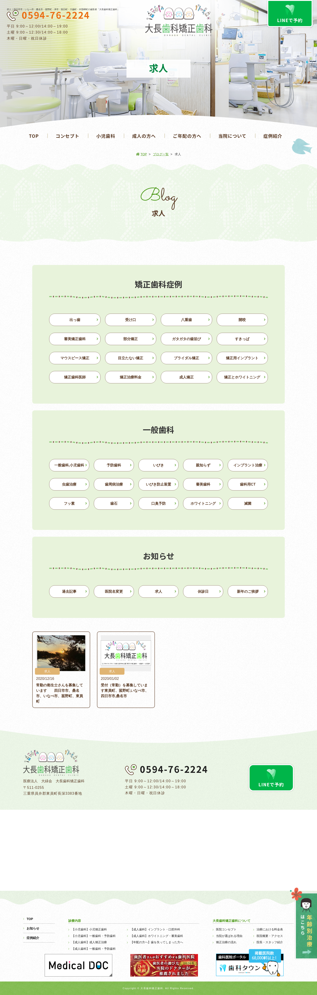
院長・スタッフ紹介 (270, 942)
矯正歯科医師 (75, 377)
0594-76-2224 (56, 14)
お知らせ (33, 928)
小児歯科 (105, 136)
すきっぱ (242, 339)
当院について (232, 136)
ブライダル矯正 (186, 358)
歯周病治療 (114, 484)
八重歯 (186, 320)
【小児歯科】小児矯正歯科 (89, 929)
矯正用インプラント (242, 358)
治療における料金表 (270, 929)
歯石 (113, 503)
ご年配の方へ (187, 136)
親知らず (203, 465)
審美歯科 (203, 484)
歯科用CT (247, 484)
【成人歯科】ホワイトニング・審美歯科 (156, 936)
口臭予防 (158, 503)
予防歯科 (114, 465)
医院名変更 (114, 591)
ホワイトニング (203, 503)
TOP (34, 136)
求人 (158, 591)
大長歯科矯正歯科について (231, 921)
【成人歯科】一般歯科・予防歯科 (94, 948)
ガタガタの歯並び (186, 339)
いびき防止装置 (158, 484)
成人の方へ (144, 136)
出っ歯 (74, 320)
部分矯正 (130, 339)
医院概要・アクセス (270, 936)
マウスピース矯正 (74, 358)
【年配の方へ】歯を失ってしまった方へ (156, 942)
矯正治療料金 (130, 377)
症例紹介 (272, 136)
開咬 (242, 320)
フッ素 (69, 503)
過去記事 (69, 591)
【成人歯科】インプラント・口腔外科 (155, 929)
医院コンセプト (226, 929)
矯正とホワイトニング (242, 377)
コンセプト (67, 136)
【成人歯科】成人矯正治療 (89, 942)
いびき (158, 465)
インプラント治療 (247, 465)
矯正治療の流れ (226, 942)
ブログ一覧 (161, 154)
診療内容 (74, 921)
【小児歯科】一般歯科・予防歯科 (94, 936)
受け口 (130, 320)
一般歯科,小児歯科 (69, 465)
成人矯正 (186, 377)
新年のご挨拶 (248, 591)
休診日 (203, 591)
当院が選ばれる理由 (229, 936)
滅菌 (247, 503)
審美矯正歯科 (75, 339)
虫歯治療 (69, 484)
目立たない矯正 (130, 358)
